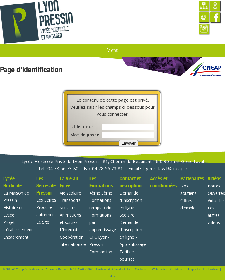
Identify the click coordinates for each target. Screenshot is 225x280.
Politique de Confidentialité (113, 269)
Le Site (42, 222)
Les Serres (46, 200)
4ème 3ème (100, 193)
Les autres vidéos (214, 215)
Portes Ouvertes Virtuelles (216, 193)
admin (112, 276)
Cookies (140, 269)
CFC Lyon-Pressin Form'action (100, 244)
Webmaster (159, 269)
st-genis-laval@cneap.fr (164, 168)
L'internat (69, 229)
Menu (112, 50)
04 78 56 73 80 (63, 168)
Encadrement (15, 237)
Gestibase (176, 269)
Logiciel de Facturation (203, 269)
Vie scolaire (70, 193)
